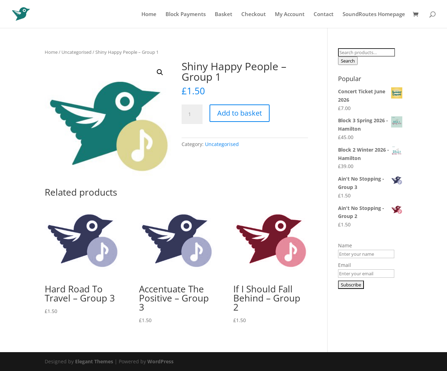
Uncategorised (76, 52)
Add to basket (239, 113)
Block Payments (186, 14)
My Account (290, 14)
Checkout (253, 14)
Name (345, 245)
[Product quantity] (192, 114)
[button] (160, 72)
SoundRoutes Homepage (374, 14)
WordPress (160, 361)
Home (148, 14)
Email (344, 265)
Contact (324, 14)
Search (348, 61)
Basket (223, 14)
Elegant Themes (94, 361)
